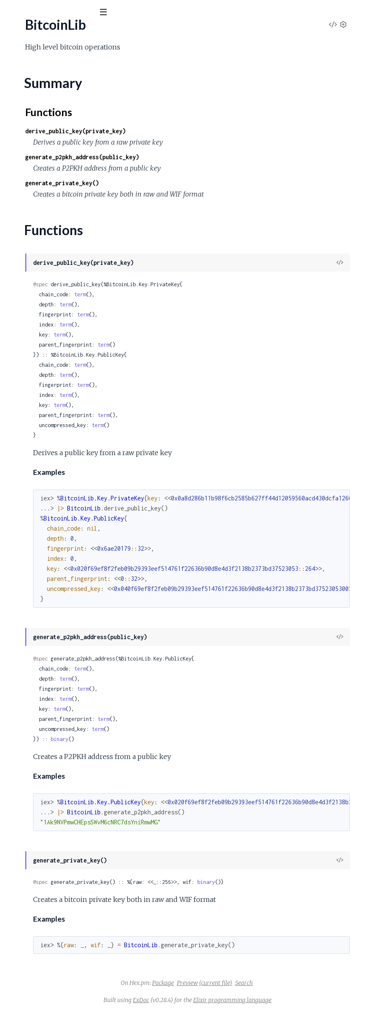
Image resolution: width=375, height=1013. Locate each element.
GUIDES (20, 58)
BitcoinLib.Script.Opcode (42, 519)
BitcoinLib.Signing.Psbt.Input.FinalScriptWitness (74, 904)
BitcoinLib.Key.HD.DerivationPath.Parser (66, 271)
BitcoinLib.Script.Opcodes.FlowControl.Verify (71, 678)
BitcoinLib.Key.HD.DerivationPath (55, 248)
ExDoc (204, 1000)
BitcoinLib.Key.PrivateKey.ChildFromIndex (67, 418)
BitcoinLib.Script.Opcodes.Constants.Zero (67, 587)
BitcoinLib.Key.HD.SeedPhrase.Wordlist (64, 384)
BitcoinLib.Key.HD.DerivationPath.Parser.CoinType (80, 293)
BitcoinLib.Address (33, 123)
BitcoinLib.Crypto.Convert (44, 203)
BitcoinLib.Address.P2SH (42, 157)
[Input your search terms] (63, 12)
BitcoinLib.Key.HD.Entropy (45, 327)
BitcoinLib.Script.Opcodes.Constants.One (66, 565)
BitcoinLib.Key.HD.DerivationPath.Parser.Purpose (78, 304)
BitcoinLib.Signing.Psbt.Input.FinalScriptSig (66, 893)
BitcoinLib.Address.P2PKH (45, 146)
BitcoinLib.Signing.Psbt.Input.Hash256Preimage (73, 927)
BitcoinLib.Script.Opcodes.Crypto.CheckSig (68, 621)
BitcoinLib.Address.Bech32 (45, 135)
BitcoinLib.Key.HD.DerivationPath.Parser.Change (77, 282)
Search (307, 982)
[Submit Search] (12, 13)
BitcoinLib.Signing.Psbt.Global (48, 836)
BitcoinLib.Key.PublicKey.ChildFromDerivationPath (79, 440)
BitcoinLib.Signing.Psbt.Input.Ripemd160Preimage (77, 983)
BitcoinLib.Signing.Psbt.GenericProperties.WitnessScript (86, 825)
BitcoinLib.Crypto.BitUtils (42, 191)
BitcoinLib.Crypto (31, 180)
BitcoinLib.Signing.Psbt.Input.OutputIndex (65, 949)
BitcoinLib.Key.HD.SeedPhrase (51, 361)
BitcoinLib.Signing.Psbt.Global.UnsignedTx (64, 848)
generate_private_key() (188, 183)
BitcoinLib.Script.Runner (40, 712)
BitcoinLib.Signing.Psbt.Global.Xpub (56, 870)
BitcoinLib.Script (30, 486)
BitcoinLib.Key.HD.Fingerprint (49, 338)
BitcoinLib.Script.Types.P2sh (46, 734)
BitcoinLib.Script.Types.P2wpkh (51, 746)
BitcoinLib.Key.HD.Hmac (42, 350)
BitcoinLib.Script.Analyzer (43, 497)
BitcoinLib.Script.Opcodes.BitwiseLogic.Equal (71, 542)
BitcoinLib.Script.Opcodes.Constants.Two (65, 576)
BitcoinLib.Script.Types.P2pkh (48, 723)
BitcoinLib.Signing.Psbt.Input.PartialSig (60, 961)
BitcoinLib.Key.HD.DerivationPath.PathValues (72, 316)
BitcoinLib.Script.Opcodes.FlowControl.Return (73, 667)
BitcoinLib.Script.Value (38, 757)
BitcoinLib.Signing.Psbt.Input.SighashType (64, 1006)
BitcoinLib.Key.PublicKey (42, 429)
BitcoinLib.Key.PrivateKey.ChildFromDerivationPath (81, 406)
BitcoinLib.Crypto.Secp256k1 (48, 214)
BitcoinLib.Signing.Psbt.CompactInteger (62, 780)
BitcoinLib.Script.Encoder (43, 508)
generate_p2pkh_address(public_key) (208, 157)
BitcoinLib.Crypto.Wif (37, 225)
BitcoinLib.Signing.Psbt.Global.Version (59, 859)
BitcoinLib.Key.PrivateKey (44, 395)
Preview (250, 983)
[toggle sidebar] (114, 13)
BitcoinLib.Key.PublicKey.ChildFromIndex (65, 452)
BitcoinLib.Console (33, 169)
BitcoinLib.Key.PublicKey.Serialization (59, 474)
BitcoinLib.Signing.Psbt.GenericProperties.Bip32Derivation (90, 791)
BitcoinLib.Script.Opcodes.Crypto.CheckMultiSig (76, 599)
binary (185, 739)
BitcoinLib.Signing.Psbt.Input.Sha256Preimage (71, 995)
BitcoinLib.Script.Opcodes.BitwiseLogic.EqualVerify (79, 553)
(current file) (278, 983)
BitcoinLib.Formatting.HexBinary (53, 237)
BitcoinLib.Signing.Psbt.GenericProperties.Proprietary (83, 802)
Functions (28, 109)
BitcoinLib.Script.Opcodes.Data (52, 655)
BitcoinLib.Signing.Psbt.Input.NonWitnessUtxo (71, 938)
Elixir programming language (295, 1000)
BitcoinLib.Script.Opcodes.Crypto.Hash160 (68, 644)
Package (226, 983)
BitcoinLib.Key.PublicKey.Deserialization (64, 463)
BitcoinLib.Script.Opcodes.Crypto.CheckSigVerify (77, 633)
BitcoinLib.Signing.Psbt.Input (46, 882)
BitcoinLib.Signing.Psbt (38, 768)
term (206, 294)
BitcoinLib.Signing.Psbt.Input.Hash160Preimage (73, 916)
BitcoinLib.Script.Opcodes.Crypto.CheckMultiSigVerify (84, 610)
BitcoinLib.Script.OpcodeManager (55, 531)
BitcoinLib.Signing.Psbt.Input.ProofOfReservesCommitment (91, 972)
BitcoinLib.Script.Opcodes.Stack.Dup (59, 689)
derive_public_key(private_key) (201, 131)
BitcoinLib (28, 33)
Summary (27, 99)
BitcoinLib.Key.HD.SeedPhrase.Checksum (67, 372)
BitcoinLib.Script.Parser (40, 701)
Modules (55, 58)
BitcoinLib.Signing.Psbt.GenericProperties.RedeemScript (87, 814)
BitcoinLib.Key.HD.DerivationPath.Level (64, 259)
